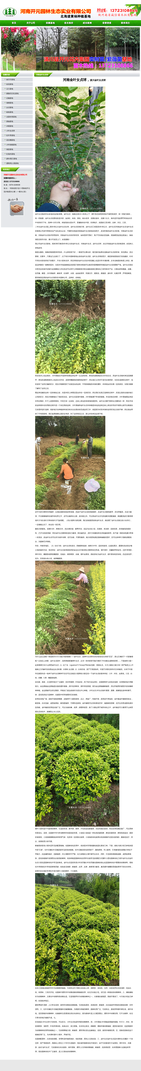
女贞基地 (9, 107)
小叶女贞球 (10, 131)
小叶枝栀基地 (11, 145)
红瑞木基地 (10, 154)
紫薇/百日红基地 (12, 93)
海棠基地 (9, 149)
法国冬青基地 (11, 117)
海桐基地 (9, 103)
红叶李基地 (10, 135)
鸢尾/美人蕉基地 (12, 163)
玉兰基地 (9, 89)
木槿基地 (9, 126)
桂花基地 (9, 84)
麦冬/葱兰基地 (11, 159)
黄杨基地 (9, 121)
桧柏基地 (9, 112)
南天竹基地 (10, 80)
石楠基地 (9, 98)
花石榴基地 (10, 140)
